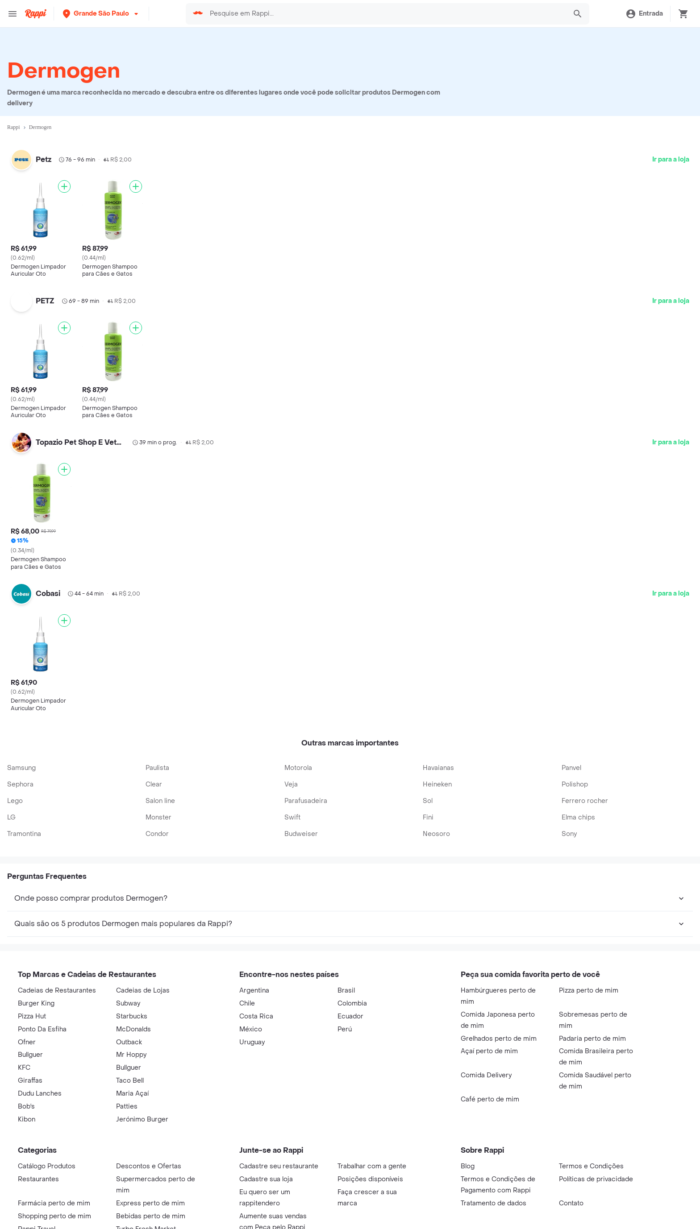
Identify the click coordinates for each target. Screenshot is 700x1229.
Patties (127, 1106)
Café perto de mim (490, 1099)
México (250, 1029)
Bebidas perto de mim (150, 1216)
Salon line (160, 801)
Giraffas (30, 1080)
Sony (569, 834)
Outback (129, 1042)
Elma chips (578, 817)
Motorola (298, 768)
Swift (292, 817)
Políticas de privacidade (596, 1179)
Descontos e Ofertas (148, 1166)
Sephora (20, 784)
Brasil (346, 990)
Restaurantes (38, 1179)
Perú (345, 1029)
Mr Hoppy (131, 1055)
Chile (247, 1003)
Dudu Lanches (40, 1093)
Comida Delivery (486, 1075)
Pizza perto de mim (588, 990)
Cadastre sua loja (266, 1179)
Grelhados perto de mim (499, 1039)
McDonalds (133, 1029)
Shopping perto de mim (54, 1216)
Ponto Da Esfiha (42, 1029)
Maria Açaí (132, 1093)
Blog (468, 1166)
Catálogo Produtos (46, 1166)
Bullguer (30, 1055)
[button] (101, 14)
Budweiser (301, 834)
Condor (157, 834)
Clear (154, 784)
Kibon (26, 1119)
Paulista (157, 768)
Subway (128, 1003)
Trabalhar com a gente (372, 1166)
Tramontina (24, 834)
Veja (291, 784)
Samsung (21, 768)
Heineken (437, 784)
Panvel (571, 768)
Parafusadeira (305, 801)
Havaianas (438, 768)
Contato (571, 1203)
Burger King (36, 1003)
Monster (158, 817)
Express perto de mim (150, 1203)
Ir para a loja (670, 159)
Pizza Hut (32, 1016)
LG (11, 817)
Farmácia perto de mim (54, 1203)
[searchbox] (385, 14)
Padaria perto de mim (592, 1039)
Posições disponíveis (370, 1179)
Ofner (27, 1042)
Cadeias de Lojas (143, 990)
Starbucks (131, 1016)
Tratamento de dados (493, 1203)
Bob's (26, 1106)
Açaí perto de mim (489, 1051)
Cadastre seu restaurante (278, 1166)
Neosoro (436, 834)
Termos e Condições (591, 1166)
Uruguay (252, 1042)
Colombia (352, 1003)
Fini (428, 817)
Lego (15, 801)
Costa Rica (256, 1016)
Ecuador (350, 1016)
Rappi (13, 127)
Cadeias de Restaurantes (57, 990)
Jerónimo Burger (142, 1119)
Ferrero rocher (585, 801)
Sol (428, 801)
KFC (24, 1067)
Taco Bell (130, 1080)
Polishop (575, 784)
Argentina (254, 990)
